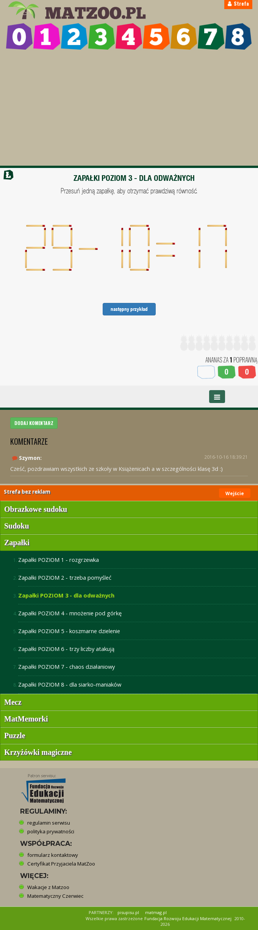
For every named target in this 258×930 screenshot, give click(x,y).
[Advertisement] (129, 109)
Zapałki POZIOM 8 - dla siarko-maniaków (69, 684)
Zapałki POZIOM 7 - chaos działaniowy (66, 666)
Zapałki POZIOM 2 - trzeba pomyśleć (64, 577)
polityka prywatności (50, 831)
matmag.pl (156, 912)
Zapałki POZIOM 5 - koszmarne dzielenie (69, 631)
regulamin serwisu (48, 822)
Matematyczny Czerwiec (55, 895)
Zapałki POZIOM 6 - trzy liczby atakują (66, 648)
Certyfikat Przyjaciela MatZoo (61, 863)
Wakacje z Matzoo (48, 887)
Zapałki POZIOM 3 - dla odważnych (66, 595)
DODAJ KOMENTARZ (33, 423)
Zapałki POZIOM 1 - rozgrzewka (58, 559)
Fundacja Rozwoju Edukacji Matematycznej (187, 918)
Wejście (234, 493)
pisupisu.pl (128, 912)
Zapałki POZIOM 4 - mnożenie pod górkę (70, 613)
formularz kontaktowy (52, 855)
